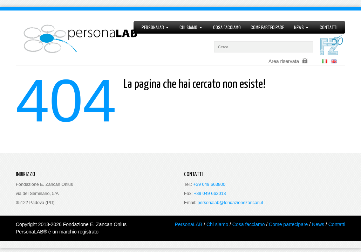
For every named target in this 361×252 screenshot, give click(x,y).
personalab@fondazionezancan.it (230, 202)
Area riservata (283, 61)
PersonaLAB (152, 27)
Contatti (329, 27)
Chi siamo (189, 27)
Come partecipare (267, 27)
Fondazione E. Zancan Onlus (95, 224)
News (299, 27)
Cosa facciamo (227, 27)
